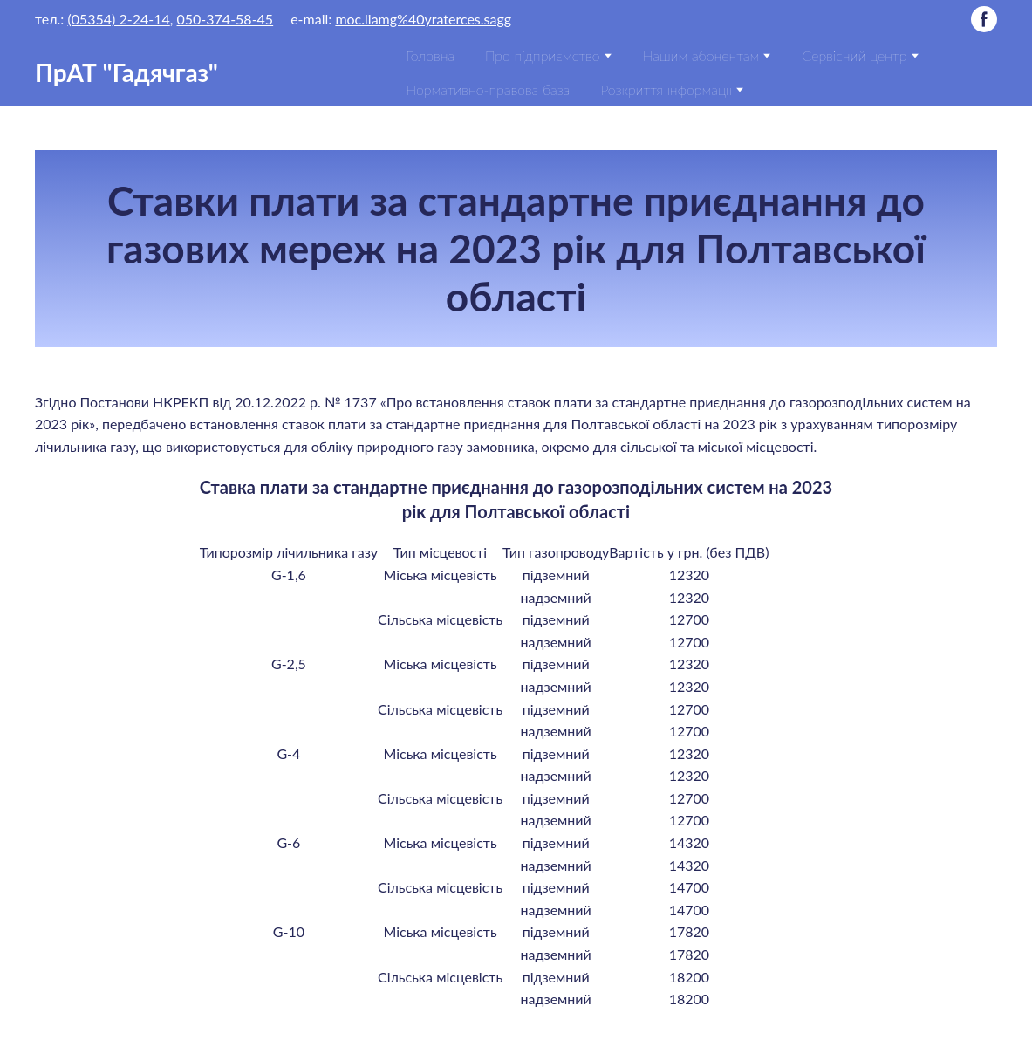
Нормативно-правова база (488, 89)
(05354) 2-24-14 (118, 18)
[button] (984, 19)
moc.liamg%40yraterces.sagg (423, 18)
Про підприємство (542, 55)
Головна (430, 55)
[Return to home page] (126, 72)
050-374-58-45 (225, 18)
